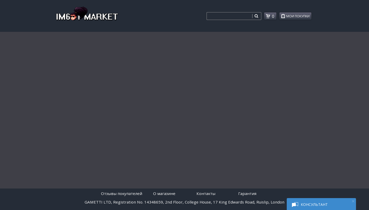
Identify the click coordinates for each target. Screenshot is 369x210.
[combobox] (229, 16)
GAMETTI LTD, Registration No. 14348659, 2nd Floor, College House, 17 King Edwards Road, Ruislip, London (184, 202)
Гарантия (247, 193)
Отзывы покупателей (121, 193)
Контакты (205, 193)
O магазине (164, 193)
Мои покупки (298, 17)
